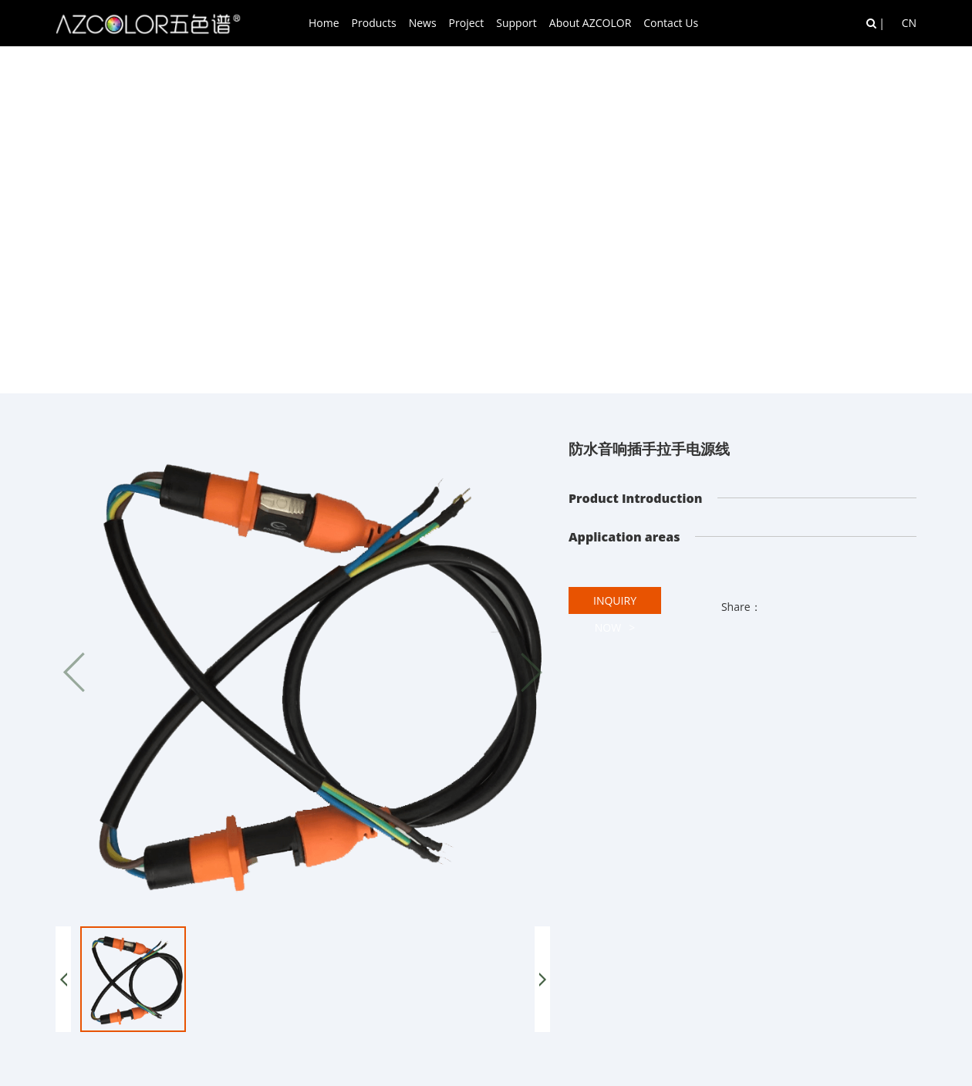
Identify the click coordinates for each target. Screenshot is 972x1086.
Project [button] (466, 22)
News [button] (423, 22)
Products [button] (374, 22)
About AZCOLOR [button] (590, 22)
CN (909, 22)
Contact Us (670, 22)
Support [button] (516, 22)
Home (324, 22)
